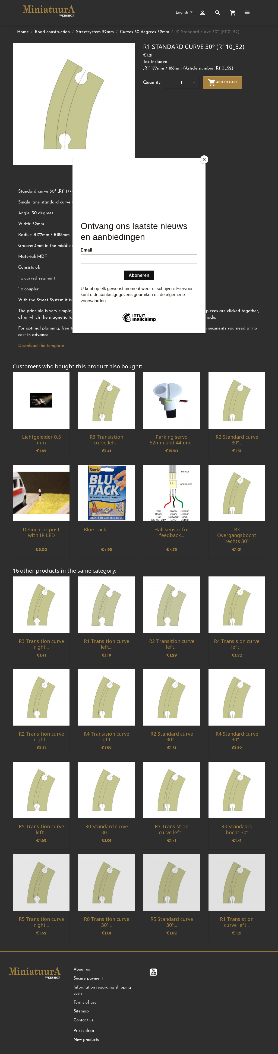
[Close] (204, 159)
